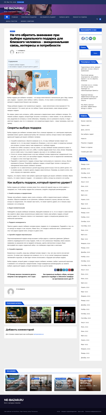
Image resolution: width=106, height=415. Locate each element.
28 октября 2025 (87, 385)
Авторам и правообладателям (69, 411)
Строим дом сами (86, 152)
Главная (15, 17)
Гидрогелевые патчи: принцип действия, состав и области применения (90, 69)
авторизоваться (38, 334)
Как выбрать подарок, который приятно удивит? (24, 66)
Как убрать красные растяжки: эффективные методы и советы (89, 106)
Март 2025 (84, 204)
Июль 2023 (84, 274)
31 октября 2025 (63, 385)
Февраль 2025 (85, 208)
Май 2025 (84, 195)
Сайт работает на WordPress (11, 411)
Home (58, 411)
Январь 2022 (85, 353)
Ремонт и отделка (80, 17)
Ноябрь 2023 (85, 256)
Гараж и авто (64, 17)
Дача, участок (11, 21)
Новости (12, 31)
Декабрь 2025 (85, 169)
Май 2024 (84, 234)
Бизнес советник (27, 21)
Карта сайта (81, 411)
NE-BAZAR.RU (13, 8)
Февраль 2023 (85, 296)
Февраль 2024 (85, 243)
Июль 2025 (84, 186)
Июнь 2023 (84, 278)
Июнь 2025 (84, 191)
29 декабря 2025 (38, 385)
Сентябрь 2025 (86, 177)
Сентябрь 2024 (86, 226)
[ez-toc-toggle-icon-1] (36, 62)
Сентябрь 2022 (86, 318)
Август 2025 (85, 182)
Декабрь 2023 (85, 252)
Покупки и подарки (29, 17)
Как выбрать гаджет (48, 17)
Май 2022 (84, 335)
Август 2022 (85, 322)
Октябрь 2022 (85, 314)
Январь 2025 (85, 212)
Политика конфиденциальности (93, 411)
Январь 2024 (85, 248)
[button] (97, 19)
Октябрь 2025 (85, 173)
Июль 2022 (84, 327)
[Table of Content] (36, 61)
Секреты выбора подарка (16, 64)
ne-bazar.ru (21, 50)
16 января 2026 (13, 385)
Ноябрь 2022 (85, 309)
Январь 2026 (85, 164)
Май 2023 (84, 283)
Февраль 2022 (85, 349)
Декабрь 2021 (85, 357)
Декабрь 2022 (85, 305)
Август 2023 (85, 270)
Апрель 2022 (85, 340)
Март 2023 (84, 292)
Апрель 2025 (85, 199)
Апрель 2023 (85, 287)
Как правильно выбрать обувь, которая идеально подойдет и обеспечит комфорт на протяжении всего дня (58, 276)
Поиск (83, 47)
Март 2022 (84, 344)
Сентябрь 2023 (86, 265)
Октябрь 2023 (85, 261)
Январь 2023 (85, 300)
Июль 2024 (84, 230)
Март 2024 (84, 239)
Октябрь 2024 (85, 221)
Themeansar (34, 411)
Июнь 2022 (84, 331)
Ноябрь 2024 (85, 217)
